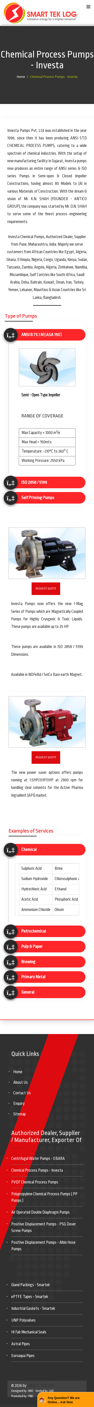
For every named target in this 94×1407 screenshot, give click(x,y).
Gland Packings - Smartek (30, 1285)
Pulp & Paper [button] (32, 946)
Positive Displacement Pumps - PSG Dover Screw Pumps (43, 1227)
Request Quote (46, 588)
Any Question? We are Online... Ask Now (64, 1400)
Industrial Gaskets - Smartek (33, 1308)
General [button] (27, 992)
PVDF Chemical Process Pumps (34, 1182)
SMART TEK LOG (40, 1385)
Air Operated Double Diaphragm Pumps (40, 1212)
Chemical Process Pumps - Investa (53, 77)
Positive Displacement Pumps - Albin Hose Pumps (43, 1245)
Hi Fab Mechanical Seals (28, 1332)
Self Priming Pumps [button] (37, 497)
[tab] (47, 335)
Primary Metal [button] (33, 977)
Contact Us (22, 1093)
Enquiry (19, 1103)
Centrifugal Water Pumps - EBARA (38, 1158)
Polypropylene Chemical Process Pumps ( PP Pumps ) (44, 1197)
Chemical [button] (29, 849)
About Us (20, 1082)
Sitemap (19, 1114)
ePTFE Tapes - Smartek (29, 1296)
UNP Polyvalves (23, 1320)
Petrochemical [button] (33, 931)
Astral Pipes (20, 1344)
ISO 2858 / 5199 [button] (34, 482)
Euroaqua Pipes (23, 1356)
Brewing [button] (28, 961)
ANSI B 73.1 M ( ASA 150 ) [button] (41, 334)
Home (21, 77)
